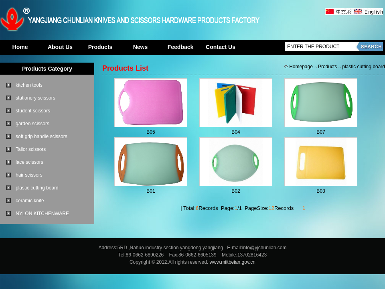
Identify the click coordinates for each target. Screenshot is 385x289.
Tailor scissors (31, 149)
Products (100, 47)
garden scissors (32, 123)
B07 (320, 132)
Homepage (301, 66)
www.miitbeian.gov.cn (233, 262)
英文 (368, 12)
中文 (339, 12)
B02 (235, 191)
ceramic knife (30, 201)
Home (20, 47)
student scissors (33, 111)
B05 (150, 132)
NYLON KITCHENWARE (42, 213)
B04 (235, 132)
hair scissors (29, 175)
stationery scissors (35, 98)
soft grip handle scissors (41, 136)
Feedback (181, 47)
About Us (60, 47)
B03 (320, 191)
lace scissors (29, 162)
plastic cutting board (37, 188)
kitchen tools (29, 85)
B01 (150, 191)
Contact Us (220, 47)
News (140, 47)
